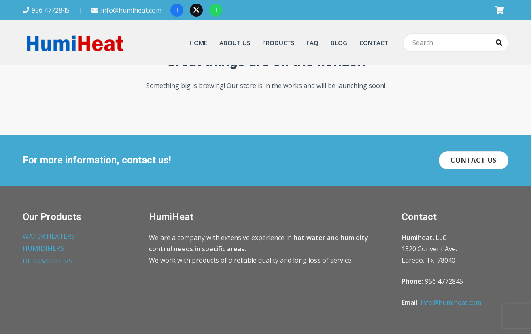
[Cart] (499, 10)
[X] (196, 10)
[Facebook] (176, 10)
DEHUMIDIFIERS (47, 261)
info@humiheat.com (451, 302)
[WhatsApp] (215, 10)
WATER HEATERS (49, 236)
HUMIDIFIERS (43, 248)
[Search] (455, 42)
